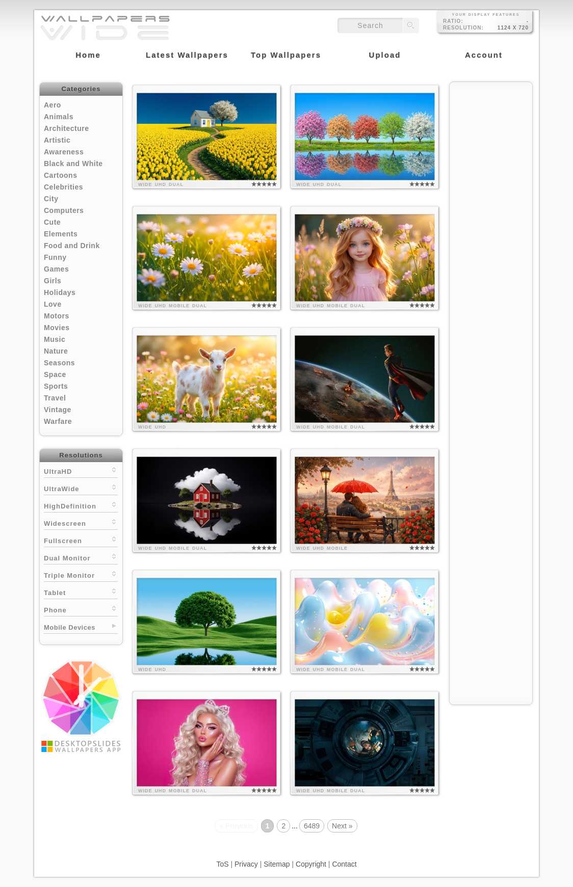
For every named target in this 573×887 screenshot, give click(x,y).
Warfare (58, 421)
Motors (56, 316)
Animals (58, 117)
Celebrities (63, 187)
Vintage (57, 410)
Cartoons (60, 175)
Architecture (66, 128)
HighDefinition (81, 505)
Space (55, 374)
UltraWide (81, 488)
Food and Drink (72, 245)
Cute (52, 222)
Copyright (311, 864)
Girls (52, 281)
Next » (342, 826)
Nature (56, 351)
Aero (52, 105)
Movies (56, 328)
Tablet (81, 592)
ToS (222, 864)
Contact (344, 864)
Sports (56, 386)
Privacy (246, 864)
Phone (81, 609)
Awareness (64, 152)
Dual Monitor (81, 557)
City (51, 199)
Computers (64, 210)
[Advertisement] (491, 240)
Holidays (59, 292)
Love (53, 304)
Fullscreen (81, 540)
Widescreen (81, 522)
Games (56, 269)
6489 (312, 826)
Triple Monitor (81, 574)
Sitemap (277, 864)
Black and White (73, 163)
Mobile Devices (69, 627)
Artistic (57, 140)
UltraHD (81, 470)
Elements (60, 234)
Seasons (59, 363)
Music (54, 339)
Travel (55, 398)
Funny (55, 257)
